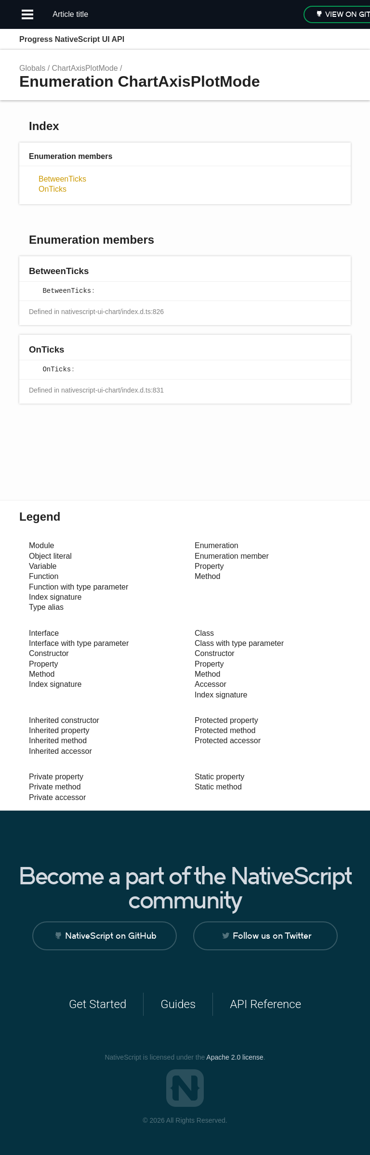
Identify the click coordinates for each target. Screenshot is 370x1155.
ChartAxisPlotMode (85, 68)
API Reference (265, 1004)
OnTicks (52, 189)
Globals (32, 68)
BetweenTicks (62, 179)
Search (300, 39)
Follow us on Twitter (272, 935)
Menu (341, 39)
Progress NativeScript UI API (71, 39)
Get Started (97, 1004)
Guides (178, 1004)
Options (320, 39)
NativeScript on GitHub (111, 935)
